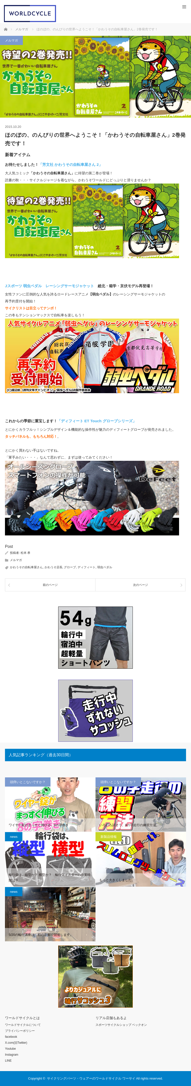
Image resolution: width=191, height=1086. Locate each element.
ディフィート (87, 567)
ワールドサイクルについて (23, 1025)
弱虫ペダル (104, 567)
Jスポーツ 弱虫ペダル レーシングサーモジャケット (49, 286)
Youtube (10, 1048)
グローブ (70, 567)
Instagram (11, 1054)
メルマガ (11, 40)
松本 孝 (25, 553)
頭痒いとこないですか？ (28, 782)
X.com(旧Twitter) (16, 1042)
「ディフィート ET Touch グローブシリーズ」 (96, 421)
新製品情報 (108, 837)
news (13, 837)
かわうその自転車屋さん (26, 567)
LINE (8, 1060)
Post (9, 546)
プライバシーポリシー (20, 1031)
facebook (11, 1037)
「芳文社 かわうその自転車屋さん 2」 (70, 164)
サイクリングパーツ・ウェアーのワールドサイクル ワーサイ (91, 1078)
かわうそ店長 (53, 567)
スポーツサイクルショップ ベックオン (121, 1025)
